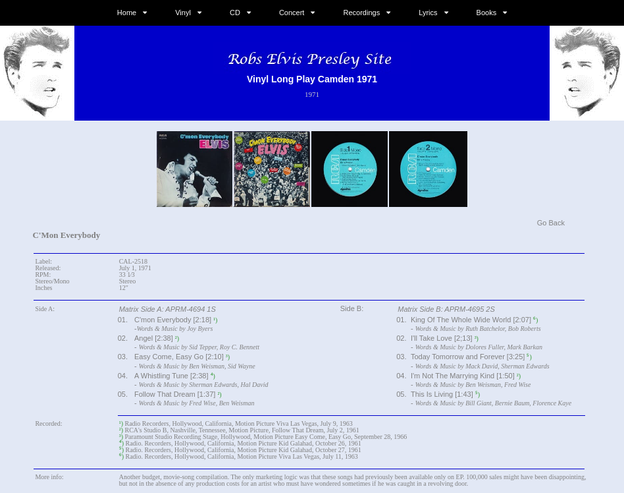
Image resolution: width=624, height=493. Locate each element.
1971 (312, 94)
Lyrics (428, 12)
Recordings (362, 12)
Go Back (551, 223)
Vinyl (183, 12)
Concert (292, 12)
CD (235, 12)
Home (126, 12)
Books (487, 12)
